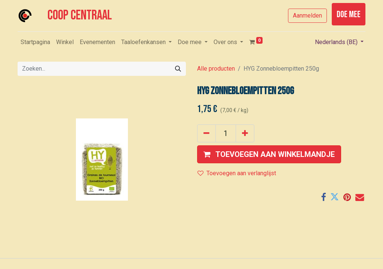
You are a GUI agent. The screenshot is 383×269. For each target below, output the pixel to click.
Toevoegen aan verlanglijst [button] (236, 173)
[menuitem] (35, 42)
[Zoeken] (178, 69)
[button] (269, 154)
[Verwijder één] (206, 133)
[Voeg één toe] (245, 133)
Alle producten (216, 68)
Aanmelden (307, 15)
